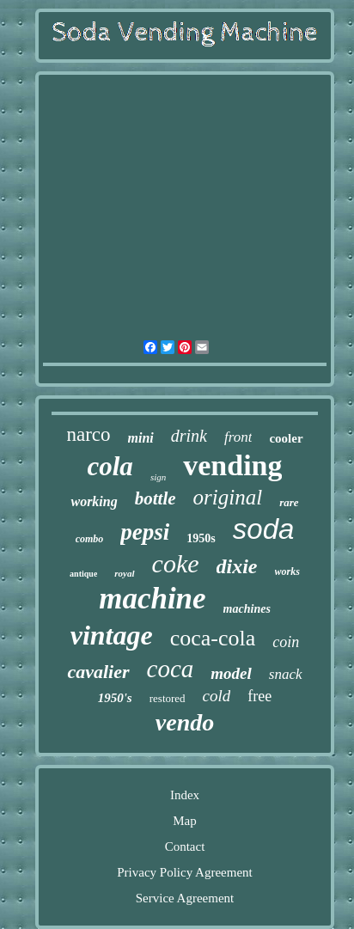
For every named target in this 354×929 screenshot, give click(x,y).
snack (285, 674)
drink (189, 435)
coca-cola (213, 638)
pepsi (144, 532)
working (93, 501)
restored (168, 698)
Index (184, 795)
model (231, 673)
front (238, 437)
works (287, 571)
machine (152, 598)
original (228, 497)
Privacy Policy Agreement (184, 872)
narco (88, 434)
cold (217, 696)
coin (285, 642)
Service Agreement (185, 898)
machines (247, 608)
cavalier (98, 671)
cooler (285, 438)
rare (288, 502)
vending (232, 465)
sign (158, 477)
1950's (115, 698)
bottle (155, 498)
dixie (237, 566)
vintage (111, 635)
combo (90, 539)
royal (124, 573)
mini (141, 438)
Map (185, 821)
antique (83, 573)
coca (170, 668)
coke (175, 563)
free (259, 696)
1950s (200, 538)
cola (110, 466)
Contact (185, 846)
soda (264, 529)
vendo (185, 722)
